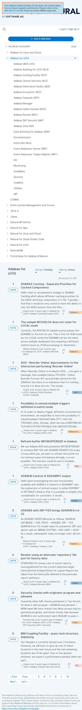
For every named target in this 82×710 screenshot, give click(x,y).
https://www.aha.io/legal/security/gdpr (20, 708)
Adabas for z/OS (33, 351)
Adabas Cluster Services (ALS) (45, 667)
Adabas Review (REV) (40, 584)
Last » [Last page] (24, 681)
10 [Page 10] (67, 676)
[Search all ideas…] (25, 29)
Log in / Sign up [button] (69, 29)
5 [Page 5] (39, 676)
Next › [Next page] (13, 681)
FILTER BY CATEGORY (17, 46)
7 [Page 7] (50, 676)
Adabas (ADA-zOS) (42, 433)
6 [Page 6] (44, 676)
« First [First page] (13, 676)
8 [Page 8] (55, 676)
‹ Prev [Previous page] (24, 676)
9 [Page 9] (61, 676)
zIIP (50, 546)
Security (47, 625)
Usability (34, 395)
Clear (73, 46)
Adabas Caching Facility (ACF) (44, 313)
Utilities (43, 546)
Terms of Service (22, 703)
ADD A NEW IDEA (41, 39)
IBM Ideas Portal (12, 10)
